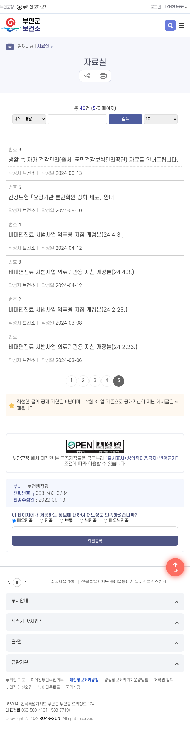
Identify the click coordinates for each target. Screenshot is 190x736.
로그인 (156, 7)
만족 (49, 520)
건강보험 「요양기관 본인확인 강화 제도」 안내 (61, 197)
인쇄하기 (103, 76)
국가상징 (73, 687)
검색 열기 (170, 25)
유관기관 (95, 663)
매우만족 (25, 520)
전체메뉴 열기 (181, 25)
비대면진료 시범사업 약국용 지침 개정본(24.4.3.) (66, 235)
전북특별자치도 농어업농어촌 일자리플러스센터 (123, 581)
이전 (8, 582)
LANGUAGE (177, 7)
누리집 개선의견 (19, 687)
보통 (69, 520)
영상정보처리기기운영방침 (126, 680)
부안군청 (7, 7)
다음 (25, 582)
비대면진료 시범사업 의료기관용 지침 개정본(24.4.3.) (71, 272)
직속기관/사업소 (95, 622)
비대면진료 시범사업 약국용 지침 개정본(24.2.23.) (67, 310)
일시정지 (17, 582)
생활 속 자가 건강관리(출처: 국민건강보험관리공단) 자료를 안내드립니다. (93, 160)
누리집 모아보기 (31, 7)
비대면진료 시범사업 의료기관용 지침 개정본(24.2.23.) (73, 347)
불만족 (91, 520)
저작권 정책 (163, 680)
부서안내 (95, 601)
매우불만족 (119, 520)
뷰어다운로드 (49, 687)
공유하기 (87, 76)
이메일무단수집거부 (47, 680)
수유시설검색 (62, 581)
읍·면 (95, 642)
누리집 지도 (15, 680)
